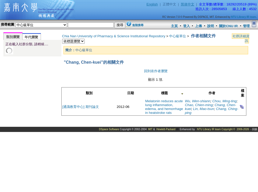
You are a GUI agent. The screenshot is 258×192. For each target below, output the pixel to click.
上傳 (198, 26)
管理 (246, 26)
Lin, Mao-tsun (203, 109)
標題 (164, 93)
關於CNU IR (228, 26)
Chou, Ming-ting (224, 101)
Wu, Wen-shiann (197, 101)
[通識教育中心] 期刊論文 (80, 107)
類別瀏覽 (13, 37)
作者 (212, 93)
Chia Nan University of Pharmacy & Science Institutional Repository (114, 36)
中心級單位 (177, 36)
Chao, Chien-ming (199, 105)
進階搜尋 (138, 25)
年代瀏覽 (31, 37)
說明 (210, 26)
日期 (130, 93)
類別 (89, 93)
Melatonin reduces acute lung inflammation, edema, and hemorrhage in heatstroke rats (164, 107)
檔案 (242, 93)
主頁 (174, 26)
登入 (186, 26)
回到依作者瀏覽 (156, 71)
